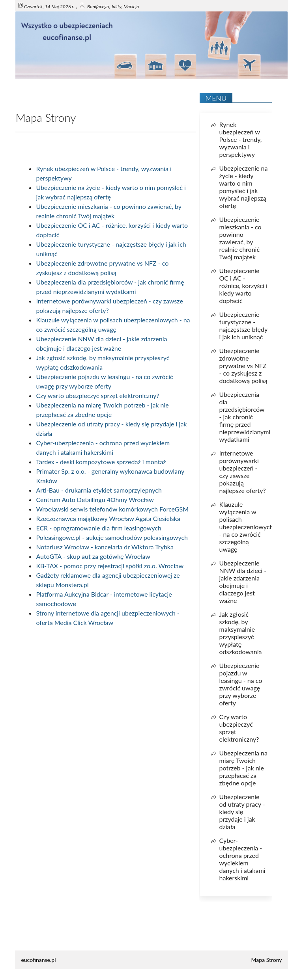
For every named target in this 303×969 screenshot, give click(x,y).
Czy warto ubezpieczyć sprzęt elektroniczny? (97, 395)
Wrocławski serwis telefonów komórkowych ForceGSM (112, 509)
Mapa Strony (266, 959)
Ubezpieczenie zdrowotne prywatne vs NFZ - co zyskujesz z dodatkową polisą (243, 365)
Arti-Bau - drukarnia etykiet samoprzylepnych (99, 490)
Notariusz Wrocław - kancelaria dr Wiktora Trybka (105, 547)
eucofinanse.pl (38, 959)
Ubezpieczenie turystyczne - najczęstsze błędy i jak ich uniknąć (243, 325)
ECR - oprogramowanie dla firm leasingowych (98, 528)
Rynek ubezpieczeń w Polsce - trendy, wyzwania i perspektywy (240, 139)
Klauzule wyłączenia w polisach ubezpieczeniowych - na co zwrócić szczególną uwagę (246, 526)
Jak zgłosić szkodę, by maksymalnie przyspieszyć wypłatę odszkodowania (240, 632)
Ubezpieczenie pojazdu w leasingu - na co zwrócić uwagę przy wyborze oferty (240, 684)
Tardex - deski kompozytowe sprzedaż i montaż (101, 461)
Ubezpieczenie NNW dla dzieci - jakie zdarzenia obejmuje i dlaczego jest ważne (243, 581)
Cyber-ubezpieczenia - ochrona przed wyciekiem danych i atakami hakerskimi (242, 859)
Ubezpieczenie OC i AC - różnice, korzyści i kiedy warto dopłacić (243, 285)
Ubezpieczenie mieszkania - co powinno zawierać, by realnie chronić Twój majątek (240, 238)
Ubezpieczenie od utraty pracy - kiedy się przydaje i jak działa (242, 811)
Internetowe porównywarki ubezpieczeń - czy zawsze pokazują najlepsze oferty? (242, 471)
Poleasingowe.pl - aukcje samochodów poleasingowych (112, 537)
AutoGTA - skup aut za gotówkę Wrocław (93, 556)
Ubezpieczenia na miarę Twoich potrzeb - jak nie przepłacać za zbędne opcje (243, 768)
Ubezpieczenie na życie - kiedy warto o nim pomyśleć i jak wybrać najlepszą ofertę (243, 186)
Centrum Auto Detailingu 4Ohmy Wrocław (94, 499)
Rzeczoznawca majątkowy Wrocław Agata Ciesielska (108, 518)
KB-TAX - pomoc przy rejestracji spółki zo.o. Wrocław (109, 565)
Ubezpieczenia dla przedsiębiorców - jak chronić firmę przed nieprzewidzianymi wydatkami (245, 417)
